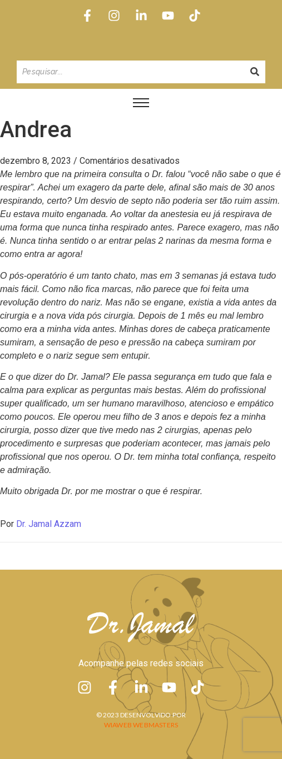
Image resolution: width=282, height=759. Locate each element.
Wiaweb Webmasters (141, 725)
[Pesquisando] (130, 72)
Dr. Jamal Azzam (48, 524)
